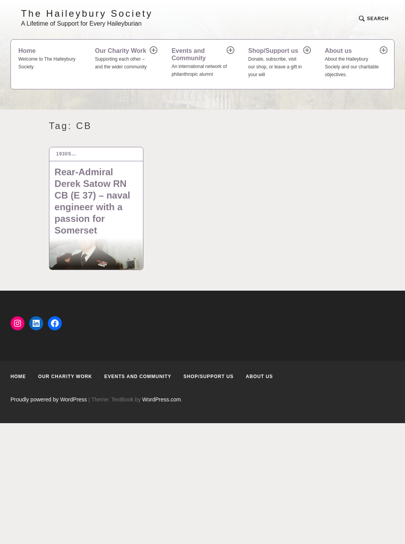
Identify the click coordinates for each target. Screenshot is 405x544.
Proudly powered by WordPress (48, 399)
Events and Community (199, 62)
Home (49, 59)
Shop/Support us (276, 62)
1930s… (66, 154)
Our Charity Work (123, 59)
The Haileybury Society (87, 13)
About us (353, 62)
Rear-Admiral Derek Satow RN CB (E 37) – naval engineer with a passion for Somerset (92, 201)
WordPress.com (161, 399)
